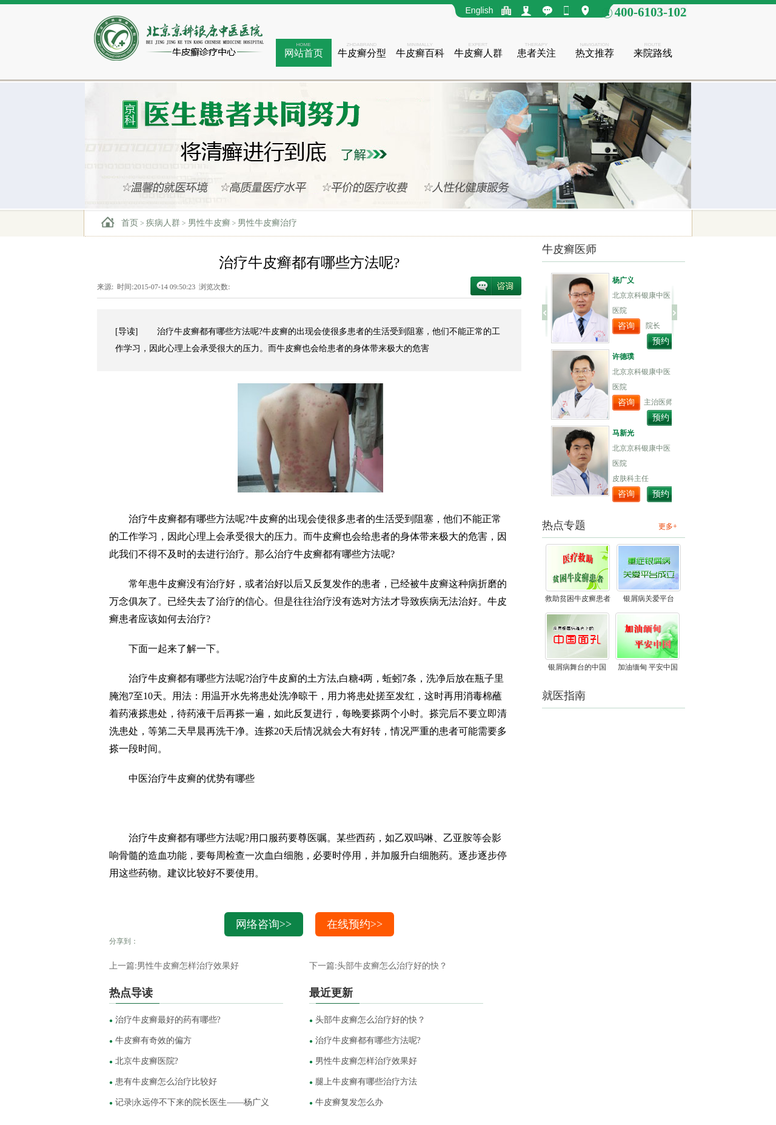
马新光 (623, 433)
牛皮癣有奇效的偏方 (150, 1040)
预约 (660, 341)
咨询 (626, 326)
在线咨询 (495, 286)
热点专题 (564, 525)
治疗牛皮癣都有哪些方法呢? (365, 1040)
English (479, 10)
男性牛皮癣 (209, 222)
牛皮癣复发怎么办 (346, 1102)
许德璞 (623, 356)
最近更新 (331, 993)
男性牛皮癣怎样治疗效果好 (363, 1061)
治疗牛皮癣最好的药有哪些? (165, 1019)
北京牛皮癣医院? (143, 1061)
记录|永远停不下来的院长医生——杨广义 (189, 1102)
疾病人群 (163, 222)
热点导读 (131, 993)
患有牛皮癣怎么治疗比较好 (163, 1081)
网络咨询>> (264, 924)
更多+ (667, 526)
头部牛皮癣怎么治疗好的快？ (367, 1019)
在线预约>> (355, 924)
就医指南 (564, 696)
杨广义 (623, 280)
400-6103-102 (651, 12)
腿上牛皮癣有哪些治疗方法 (363, 1081)
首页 (129, 222)
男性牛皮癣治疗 (267, 222)
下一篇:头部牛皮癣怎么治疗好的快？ (378, 965)
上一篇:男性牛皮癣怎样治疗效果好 (174, 965)
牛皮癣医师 (569, 249)
